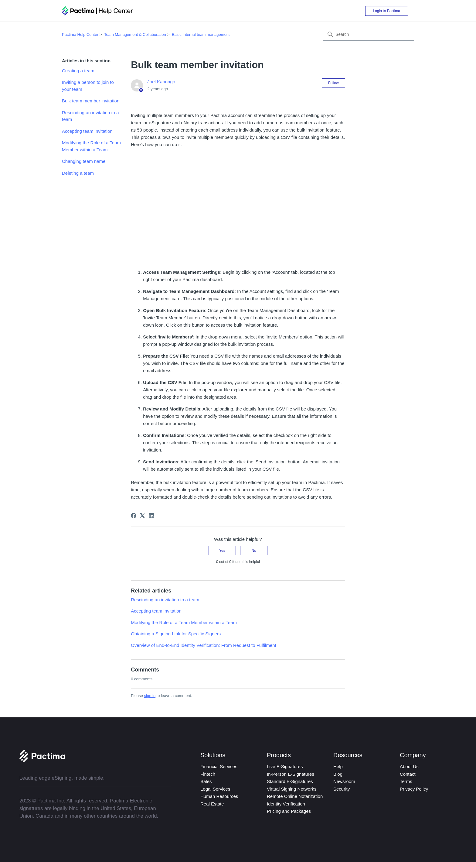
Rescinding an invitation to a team (90, 116)
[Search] (368, 34)
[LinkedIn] (151, 515)
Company (413, 755)
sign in (150, 695)
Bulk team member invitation (90, 100)
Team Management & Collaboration (135, 34)
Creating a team (78, 70)
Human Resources (219, 796)
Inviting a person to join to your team (88, 86)
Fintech (207, 774)
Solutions (212, 755)
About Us (409, 766)
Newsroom (344, 781)
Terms (406, 781)
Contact (408, 774)
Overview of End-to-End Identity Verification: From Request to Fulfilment (203, 645)
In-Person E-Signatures (290, 774)
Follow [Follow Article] (333, 83)
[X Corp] (142, 515)
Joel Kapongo (161, 81)
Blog (337, 774)
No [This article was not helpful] (253, 550)
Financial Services (218, 766)
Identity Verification (286, 803)
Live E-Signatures (285, 766)
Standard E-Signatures (290, 781)
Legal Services (215, 789)
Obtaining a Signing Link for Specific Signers (176, 633)
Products (279, 755)
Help (338, 766)
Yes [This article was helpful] (222, 550)
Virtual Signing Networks (291, 789)
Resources (347, 755)
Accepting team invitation (87, 131)
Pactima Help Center (80, 34)
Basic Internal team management (201, 34)
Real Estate (212, 803)
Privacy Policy (414, 789)
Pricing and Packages (289, 811)
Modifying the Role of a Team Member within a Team (91, 146)
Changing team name (83, 161)
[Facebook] (133, 515)
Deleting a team (78, 173)
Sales (206, 781)
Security (341, 789)
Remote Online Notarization (295, 796)
